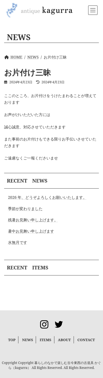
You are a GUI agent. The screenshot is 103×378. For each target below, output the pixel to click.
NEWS (27, 339)
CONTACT (86, 339)
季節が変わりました (25, 208)
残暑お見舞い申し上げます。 (33, 219)
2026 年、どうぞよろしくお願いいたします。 (47, 197)
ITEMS (45, 339)
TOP (12, 339)
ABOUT (64, 339)
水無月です (17, 242)
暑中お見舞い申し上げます (31, 231)
